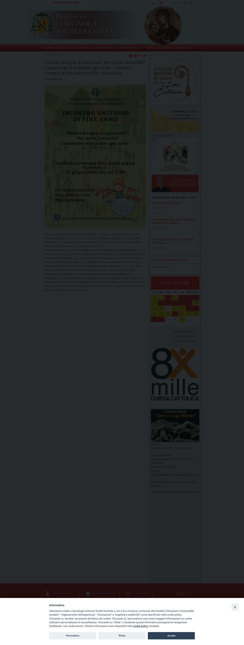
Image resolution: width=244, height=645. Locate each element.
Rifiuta (122, 635)
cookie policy (140, 626)
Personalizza (72, 635)
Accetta (171, 635)
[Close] (235, 607)
